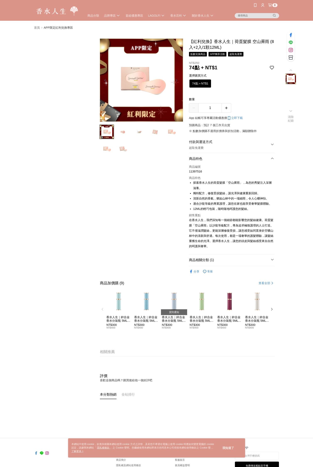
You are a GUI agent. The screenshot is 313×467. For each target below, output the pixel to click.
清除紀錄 (291, 118)
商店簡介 (121, 459)
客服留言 (180, 459)
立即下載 (235, 118)
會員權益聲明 (182, 465)
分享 (194, 271)
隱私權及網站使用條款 (128, 465)
